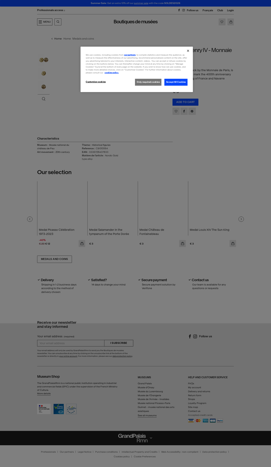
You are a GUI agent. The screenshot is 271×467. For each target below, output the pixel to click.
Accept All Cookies (176, 82)
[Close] (188, 51)
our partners (130, 55)
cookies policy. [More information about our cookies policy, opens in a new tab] (112, 73)
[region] (137, 69)
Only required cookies (148, 82)
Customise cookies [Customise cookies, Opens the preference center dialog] (96, 82)
